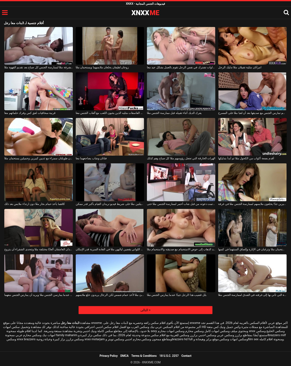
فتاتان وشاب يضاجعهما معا (91, 158)
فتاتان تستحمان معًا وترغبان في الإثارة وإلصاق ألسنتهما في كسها (252, 249)
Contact (186, 355)
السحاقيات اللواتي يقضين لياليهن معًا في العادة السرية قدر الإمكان (110, 249)
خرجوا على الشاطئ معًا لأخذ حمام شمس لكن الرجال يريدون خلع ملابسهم (110, 294)
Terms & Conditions (144, 355)
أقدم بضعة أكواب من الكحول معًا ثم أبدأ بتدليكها (246, 158)
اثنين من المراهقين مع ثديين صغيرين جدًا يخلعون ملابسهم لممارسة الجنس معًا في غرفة (252, 203)
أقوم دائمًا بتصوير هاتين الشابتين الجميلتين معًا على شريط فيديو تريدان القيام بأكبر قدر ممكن (110, 203)
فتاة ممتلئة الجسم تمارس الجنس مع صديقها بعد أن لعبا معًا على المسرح (252, 113)
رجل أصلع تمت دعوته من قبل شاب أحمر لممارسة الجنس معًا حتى (181, 203)
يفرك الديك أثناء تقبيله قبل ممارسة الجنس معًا (174, 113)
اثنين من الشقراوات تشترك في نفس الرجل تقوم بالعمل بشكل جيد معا (181, 67)
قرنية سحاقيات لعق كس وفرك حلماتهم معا (30, 113)
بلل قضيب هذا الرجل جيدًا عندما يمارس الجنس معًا (177, 294)
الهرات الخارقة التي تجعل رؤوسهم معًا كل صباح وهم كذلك (181, 158)
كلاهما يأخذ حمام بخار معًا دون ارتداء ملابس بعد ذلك (34, 203)
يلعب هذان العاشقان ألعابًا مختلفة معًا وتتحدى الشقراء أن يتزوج (38, 249)
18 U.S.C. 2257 (169, 355)
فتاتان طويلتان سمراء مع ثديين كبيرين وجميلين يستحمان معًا (38, 158)
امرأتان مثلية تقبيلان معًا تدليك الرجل (239, 67)
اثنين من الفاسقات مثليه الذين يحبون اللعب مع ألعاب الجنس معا (110, 113)
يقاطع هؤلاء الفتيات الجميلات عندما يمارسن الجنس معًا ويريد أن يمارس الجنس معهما (38, 294)
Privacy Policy (109, 355)
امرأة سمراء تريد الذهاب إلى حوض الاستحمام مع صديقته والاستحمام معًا (181, 249)
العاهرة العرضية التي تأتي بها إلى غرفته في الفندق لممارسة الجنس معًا (252, 294)
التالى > (145, 310)
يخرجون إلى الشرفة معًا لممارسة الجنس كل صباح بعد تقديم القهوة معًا (38, 67)
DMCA (124, 355)
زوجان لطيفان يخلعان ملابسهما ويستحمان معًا (102, 67)
